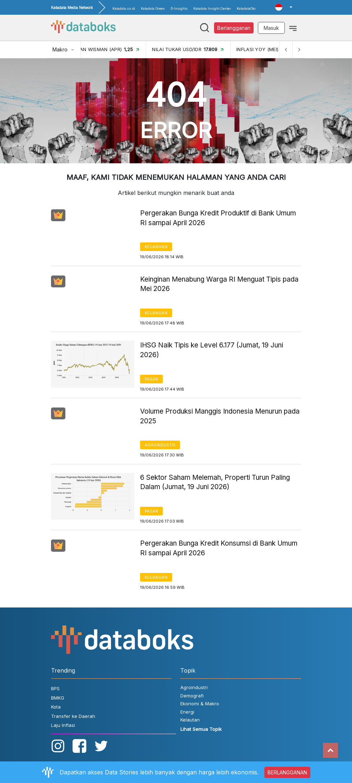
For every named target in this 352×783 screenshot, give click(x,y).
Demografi (192, 695)
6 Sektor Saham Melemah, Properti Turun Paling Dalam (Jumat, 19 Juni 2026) (215, 482)
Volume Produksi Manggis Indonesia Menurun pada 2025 (220, 416)
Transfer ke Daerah (73, 716)
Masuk (271, 28)
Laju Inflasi (63, 725)
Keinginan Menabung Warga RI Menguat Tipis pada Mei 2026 (219, 284)
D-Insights (179, 8)
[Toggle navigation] (293, 28)
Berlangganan (233, 28)
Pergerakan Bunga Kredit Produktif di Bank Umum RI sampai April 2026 (218, 218)
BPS (55, 688)
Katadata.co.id (123, 8)
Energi (187, 712)
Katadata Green (153, 8)
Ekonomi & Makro (199, 703)
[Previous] (285, 49)
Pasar (151, 379)
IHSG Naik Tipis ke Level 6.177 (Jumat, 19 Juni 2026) (211, 350)
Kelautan (190, 720)
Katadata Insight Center (212, 8)
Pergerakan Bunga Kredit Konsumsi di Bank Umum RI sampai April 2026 (218, 548)
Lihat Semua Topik (201, 729)
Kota (56, 707)
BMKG (57, 698)
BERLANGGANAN (287, 772)
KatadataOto (246, 8)
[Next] (298, 49)
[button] (283, 7)
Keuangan (156, 246)
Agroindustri (160, 444)
